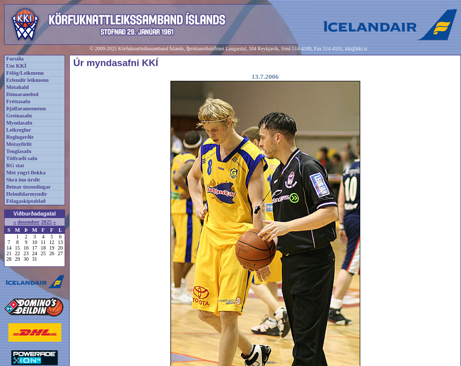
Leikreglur (18, 130)
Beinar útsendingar (28, 187)
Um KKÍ (16, 66)
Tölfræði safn (21, 158)
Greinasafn (19, 115)
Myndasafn (19, 123)
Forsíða (14, 59)
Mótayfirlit (19, 144)
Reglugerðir (20, 137)
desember (28, 222)
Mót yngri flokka (26, 172)
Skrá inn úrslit (23, 179)
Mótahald (17, 87)
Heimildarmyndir (26, 194)
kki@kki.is (356, 48)
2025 (46, 222)
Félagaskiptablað (26, 201)
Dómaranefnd (22, 94)
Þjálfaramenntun (26, 108)
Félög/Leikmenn (25, 73)
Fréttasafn (18, 101)
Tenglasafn (18, 151)
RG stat (15, 165)
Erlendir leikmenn (27, 80)
